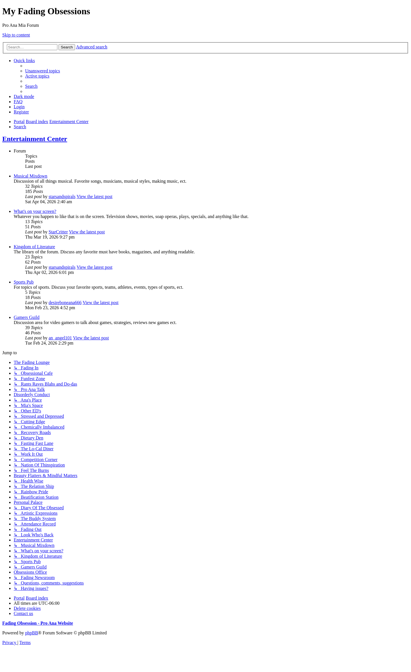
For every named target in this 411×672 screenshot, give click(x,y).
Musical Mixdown (30, 176)
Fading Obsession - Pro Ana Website (37, 623)
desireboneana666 (65, 302)
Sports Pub (24, 282)
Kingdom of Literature (34, 246)
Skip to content (16, 34)
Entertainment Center (34, 138)
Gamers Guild (26, 317)
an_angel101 (60, 337)
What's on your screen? (35, 211)
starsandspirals (62, 196)
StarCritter (58, 231)
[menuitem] (42, 70)
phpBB (31, 632)
